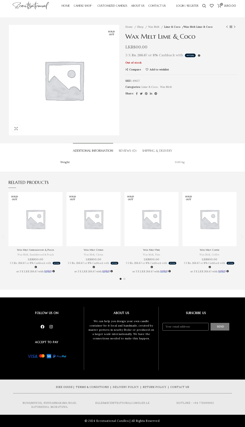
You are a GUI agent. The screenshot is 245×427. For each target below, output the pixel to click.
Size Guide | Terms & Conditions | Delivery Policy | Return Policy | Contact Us (122, 387)
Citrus (100, 254)
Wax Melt (154, 27)
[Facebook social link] (137, 93)
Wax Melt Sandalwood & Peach (35, 249)
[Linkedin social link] (151, 93)
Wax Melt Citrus (93, 249)
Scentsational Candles (112, 421)
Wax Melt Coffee (209, 249)
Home (129, 27)
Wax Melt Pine (151, 249)
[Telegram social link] (155, 93)
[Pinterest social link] (146, 93)
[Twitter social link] (141, 93)
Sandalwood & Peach (42, 254)
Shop (140, 27)
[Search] (204, 8)
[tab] (93, 149)
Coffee (216, 254)
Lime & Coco (172, 27)
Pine (158, 254)
